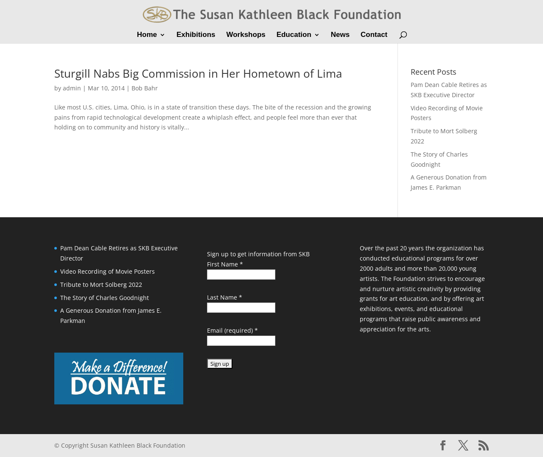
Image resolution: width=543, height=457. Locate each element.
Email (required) (232, 330)
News (340, 35)
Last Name (224, 297)
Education (294, 35)
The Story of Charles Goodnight (104, 298)
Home (147, 35)
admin (72, 88)
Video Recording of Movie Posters (107, 271)
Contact (374, 35)
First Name (225, 264)
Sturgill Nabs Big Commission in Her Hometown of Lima (198, 73)
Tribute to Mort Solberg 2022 (101, 284)
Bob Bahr (145, 88)
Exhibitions (196, 35)
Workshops (245, 35)
